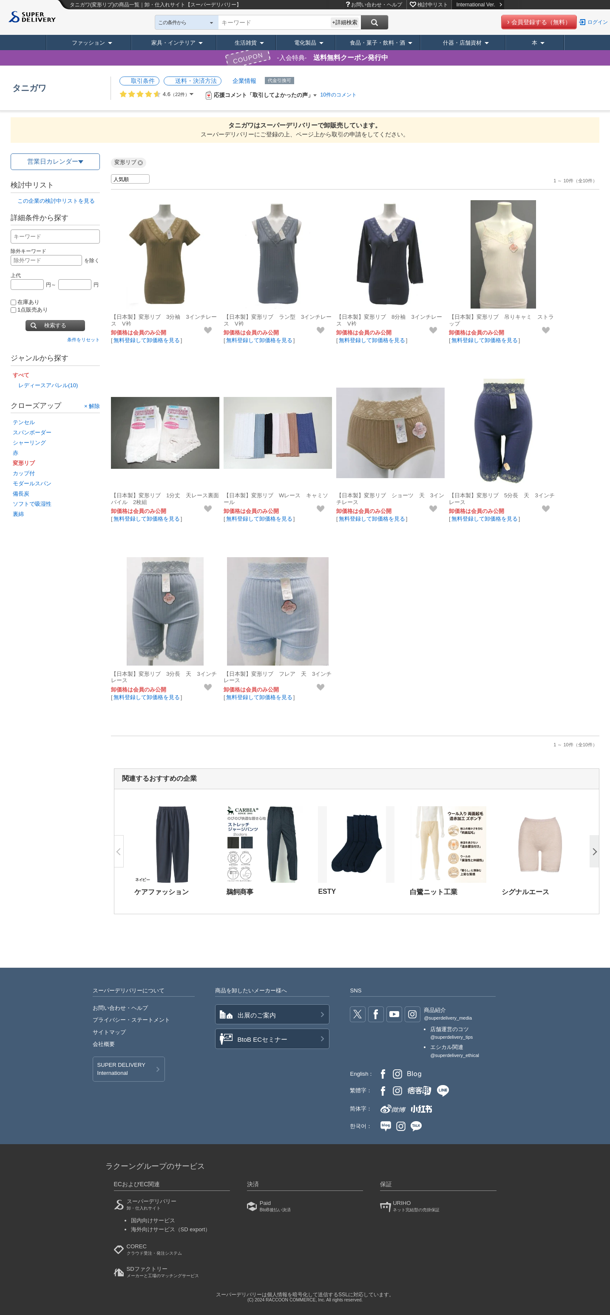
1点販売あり (29, 309)
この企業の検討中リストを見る (56, 201)
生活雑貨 (246, 43)
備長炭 (21, 493)
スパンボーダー (32, 432)
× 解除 (92, 405)
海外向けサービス (171, 1229)
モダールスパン (32, 483)
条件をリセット (83, 339)
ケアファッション (161, 892)
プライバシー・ (131, 1020)
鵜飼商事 (239, 892)
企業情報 (244, 80)
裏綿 (18, 514)
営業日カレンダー (52, 161)
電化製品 (305, 43)
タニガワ (29, 88)
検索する (55, 325)
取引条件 (143, 80)
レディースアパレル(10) (48, 385)
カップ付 (24, 473)
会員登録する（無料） (541, 22)
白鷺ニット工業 (433, 892)
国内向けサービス (153, 1220)
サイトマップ (109, 1032)
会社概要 (104, 1044)
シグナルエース (525, 892)
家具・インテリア (173, 43)
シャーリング (29, 442)
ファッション (88, 43)
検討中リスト (432, 5)
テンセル (24, 422)
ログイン (597, 22)
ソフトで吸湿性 (32, 504)
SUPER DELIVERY (121, 1069)
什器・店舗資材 (462, 43)
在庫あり (25, 302)
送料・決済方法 (196, 80)
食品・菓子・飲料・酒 (377, 43)
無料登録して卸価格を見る (146, 340)
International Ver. (479, 5)
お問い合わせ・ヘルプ (376, 5)
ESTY (327, 891)
